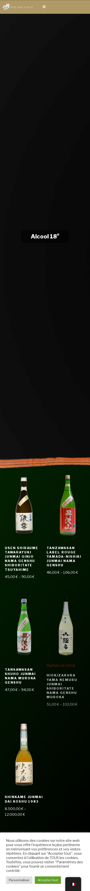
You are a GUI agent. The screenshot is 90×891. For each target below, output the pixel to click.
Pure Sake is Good (21, 7)
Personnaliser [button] (19, 880)
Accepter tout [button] (48, 880)
